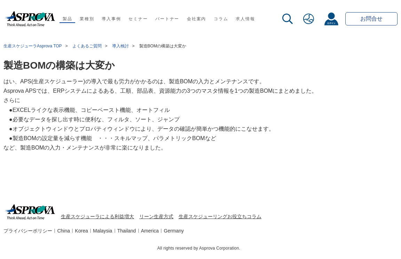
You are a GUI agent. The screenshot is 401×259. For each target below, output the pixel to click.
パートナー (167, 18)
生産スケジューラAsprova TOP (32, 46)
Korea (81, 231)
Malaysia (102, 231)
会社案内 (196, 18)
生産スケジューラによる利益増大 (97, 216)
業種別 (87, 18)
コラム (221, 18)
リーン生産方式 (156, 216)
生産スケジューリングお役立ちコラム (220, 216)
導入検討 (120, 46)
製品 (67, 18)
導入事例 (111, 18)
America (150, 231)
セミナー (138, 18)
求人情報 (245, 18)
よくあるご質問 (87, 46)
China (63, 231)
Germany (174, 231)
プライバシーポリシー (27, 231)
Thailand (126, 231)
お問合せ (371, 19)
